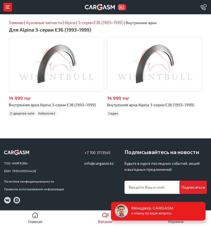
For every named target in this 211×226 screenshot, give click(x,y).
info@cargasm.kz (99, 163)
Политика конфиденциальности (29, 181)
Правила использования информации (34, 189)
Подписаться (193, 187)
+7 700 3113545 (97, 152)
